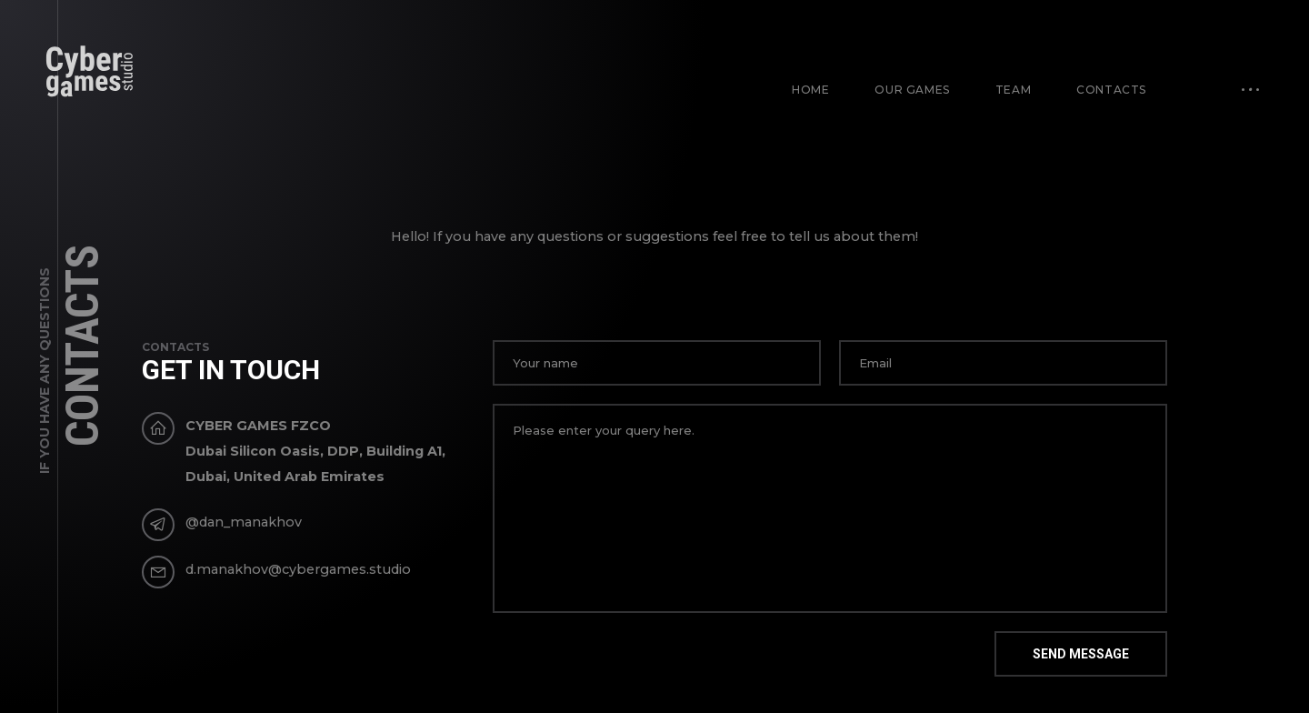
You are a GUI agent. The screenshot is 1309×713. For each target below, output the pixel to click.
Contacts (1111, 89)
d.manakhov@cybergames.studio (298, 569)
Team (1013, 89)
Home (810, 89)
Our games (911, 89)
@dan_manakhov (243, 522)
